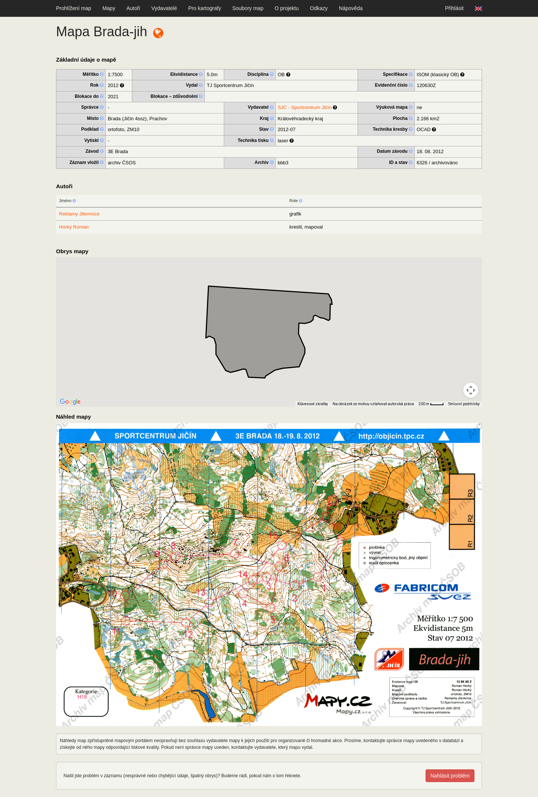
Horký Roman (74, 227)
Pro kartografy (204, 8)
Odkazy (319, 8)
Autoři (133, 8)
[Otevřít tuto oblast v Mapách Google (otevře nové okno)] (70, 402)
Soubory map (247, 8)
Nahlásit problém (450, 776)
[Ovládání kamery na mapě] (470, 390)
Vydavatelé (164, 8)
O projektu (287, 8)
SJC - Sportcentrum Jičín (305, 107)
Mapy (108, 8)
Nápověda (351, 8)
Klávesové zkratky (312, 404)
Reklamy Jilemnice (79, 214)
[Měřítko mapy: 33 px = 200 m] (431, 404)
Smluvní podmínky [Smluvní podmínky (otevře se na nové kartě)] (464, 404)
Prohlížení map (73, 8)
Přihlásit (454, 8)
